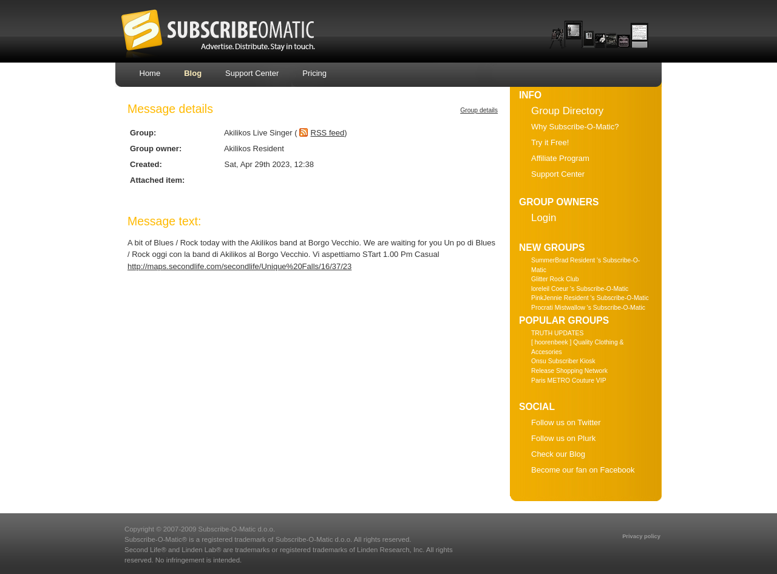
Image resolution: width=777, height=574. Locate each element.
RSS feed (328, 132)
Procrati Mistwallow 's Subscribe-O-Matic (588, 307)
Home (150, 73)
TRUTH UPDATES (557, 333)
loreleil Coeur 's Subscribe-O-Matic (579, 288)
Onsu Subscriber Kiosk (563, 361)
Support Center (252, 73)
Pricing (314, 73)
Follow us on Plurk (563, 438)
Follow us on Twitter (566, 422)
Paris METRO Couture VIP (568, 380)
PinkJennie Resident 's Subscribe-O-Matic (590, 298)
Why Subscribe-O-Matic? (575, 126)
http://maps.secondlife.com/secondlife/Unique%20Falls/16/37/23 (239, 266)
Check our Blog (558, 454)
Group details (479, 110)
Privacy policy (641, 536)
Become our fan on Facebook (583, 469)
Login (543, 218)
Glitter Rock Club (555, 279)
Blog (193, 73)
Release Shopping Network (569, 370)
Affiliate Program (560, 158)
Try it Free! (550, 142)
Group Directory (567, 111)
